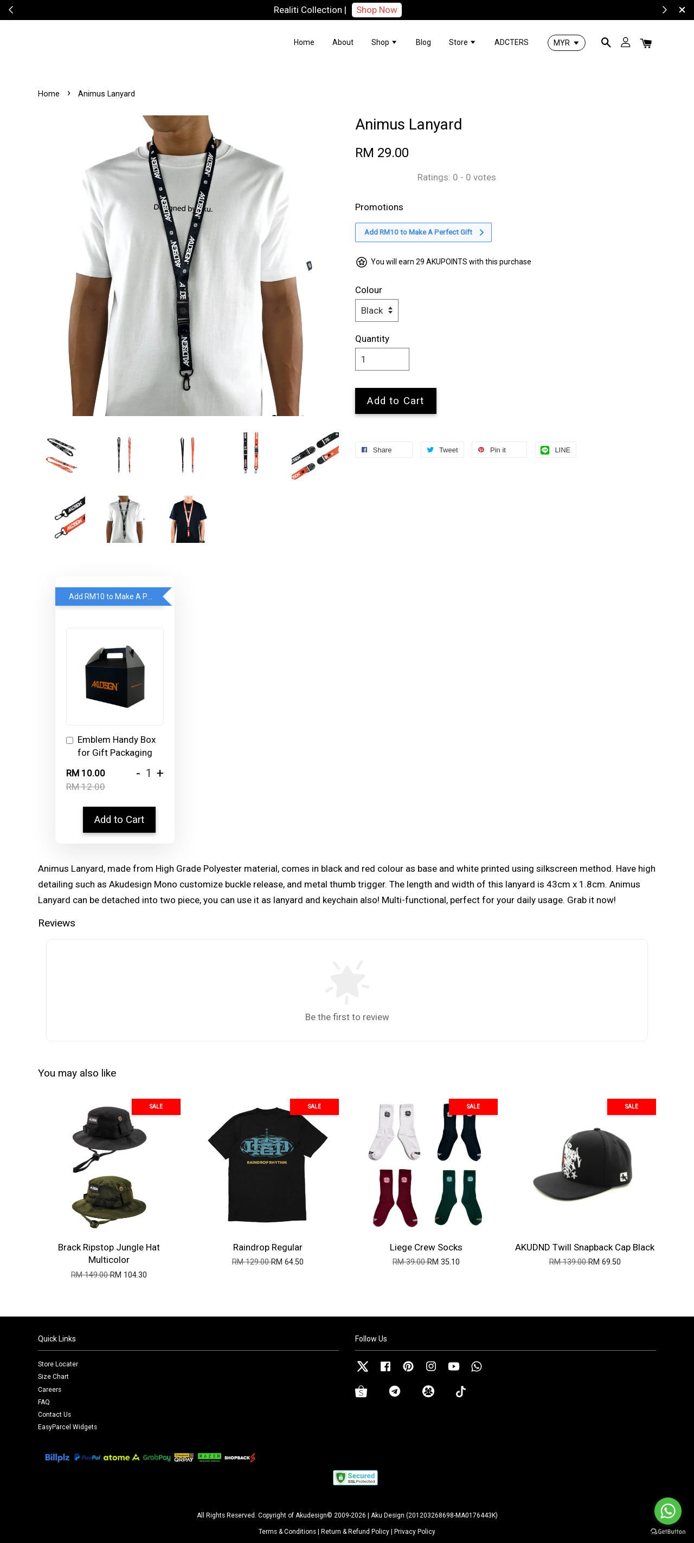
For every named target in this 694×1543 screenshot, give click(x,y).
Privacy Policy (414, 1531)
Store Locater (58, 1364)
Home (304, 42)
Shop (384, 42)
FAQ (44, 1402)
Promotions (379, 207)
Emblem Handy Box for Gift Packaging (111, 746)
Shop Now (376, 9)
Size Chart (53, 1376)
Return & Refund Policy (355, 1531)
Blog (423, 42)
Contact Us (54, 1414)
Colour (368, 289)
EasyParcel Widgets (67, 1427)
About (343, 42)
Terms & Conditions (287, 1531)
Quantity (372, 338)
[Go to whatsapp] (668, 1511)
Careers (49, 1389)
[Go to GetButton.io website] (668, 1531)
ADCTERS (511, 42)
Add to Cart (119, 820)
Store (463, 42)
